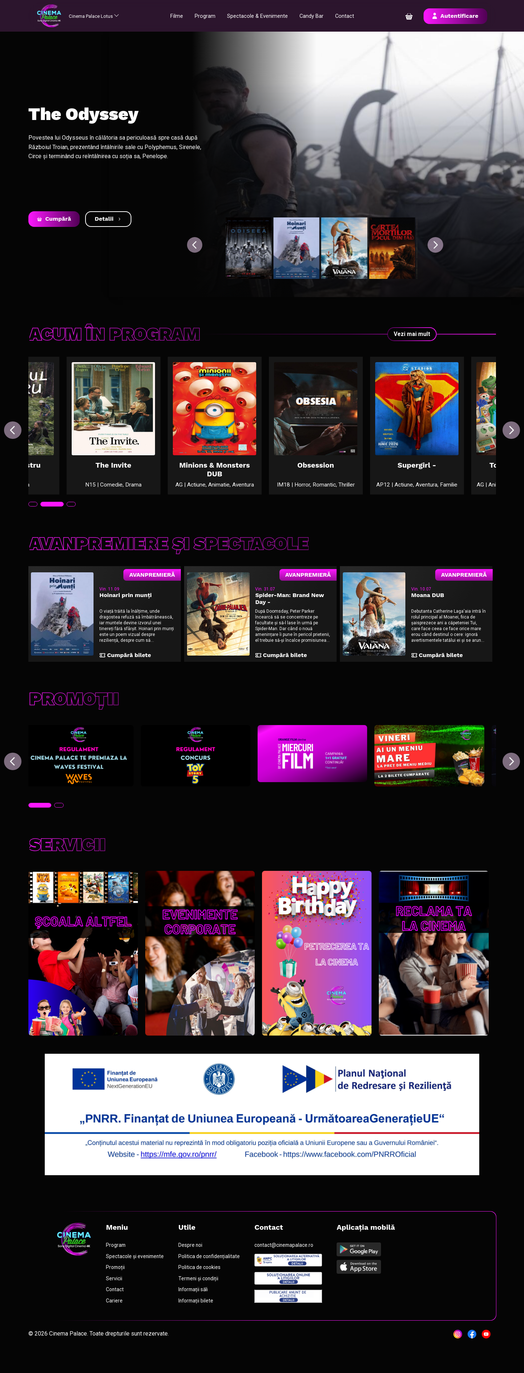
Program (209, 15)
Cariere (116, 1322)
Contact (355, 15)
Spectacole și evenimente (137, 1277)
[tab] (40, 517)
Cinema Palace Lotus (101, 15)
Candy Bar (321, 15)
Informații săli (197, 1310)
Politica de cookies (203, 1288)
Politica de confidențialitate (213, 1277)
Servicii (116, 1299)
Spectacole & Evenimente (264, 15)
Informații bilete (200, 1322)
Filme (179, 15)
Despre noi (194, 1265)
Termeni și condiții (202, 1299)
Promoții (118, 1288)
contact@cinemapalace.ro (289, 1265)
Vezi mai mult (411, 334)
